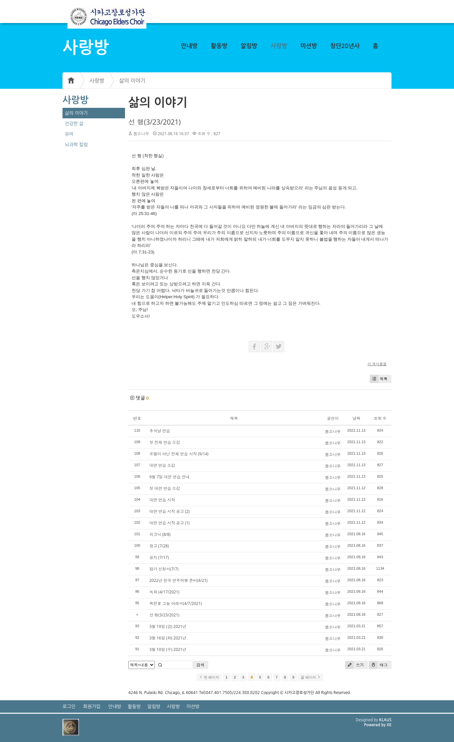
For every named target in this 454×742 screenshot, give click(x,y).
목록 (379, 379)
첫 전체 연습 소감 (164, 442)
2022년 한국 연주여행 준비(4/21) (178, 580)
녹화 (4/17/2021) (164, 592)
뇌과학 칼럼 (76, 144)
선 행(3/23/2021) (154, 122)
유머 (69, 134)
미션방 (308, 46)
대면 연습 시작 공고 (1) (169, 523)
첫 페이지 (209, 677)
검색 (200, 665)
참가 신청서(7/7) (163, 569)
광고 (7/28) (159, 546)
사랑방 (278, 46)
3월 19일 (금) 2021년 (167, 626)
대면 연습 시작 (162, 500)
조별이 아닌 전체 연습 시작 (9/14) (179, 454)
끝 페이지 (311, 677)
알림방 (248, 46)
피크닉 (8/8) (159, 534)
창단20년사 (345, 46)
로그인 (69, 706)
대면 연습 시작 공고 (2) (169, 511)
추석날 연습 (159, 431)
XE (389, 725)
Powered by (375, 725)
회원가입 (92, 706)
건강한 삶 (74, 123)
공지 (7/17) (159, 557)
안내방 (189, 46)
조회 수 (380, 418)
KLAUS (385, 720)
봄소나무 (141, 133)
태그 (378, 665)
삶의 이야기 (132, 80)
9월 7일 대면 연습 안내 (169, 477)
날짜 (356, 418)
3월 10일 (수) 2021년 (167, 649)
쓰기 (354, 665)
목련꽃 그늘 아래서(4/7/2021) (175, 603)
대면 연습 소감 (162, 465)
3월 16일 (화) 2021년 (167, 638)
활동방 (219, 46)
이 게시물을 (377, 363)
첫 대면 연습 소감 (164, 488)
